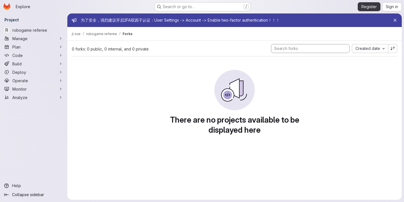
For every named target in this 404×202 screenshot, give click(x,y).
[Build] (33, 64)
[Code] (33, 55)
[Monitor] (33, 89)
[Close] (395, 20)
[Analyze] (33, 97)
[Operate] (33, 80)
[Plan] (33, 47)
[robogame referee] (33, 30)
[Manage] (33, 38)
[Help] (33, 186)
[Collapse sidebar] (33, 195)
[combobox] (370, 48)
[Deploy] (33, 72)
